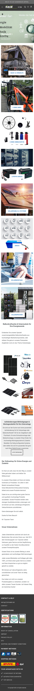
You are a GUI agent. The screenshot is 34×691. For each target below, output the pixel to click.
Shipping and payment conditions (13, 644)
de (18, 7)
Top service (7, 680)
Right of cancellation (9, 630)
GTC (2, 640)
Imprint (4, 634)
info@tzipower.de (8, 602)
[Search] (25, 7)
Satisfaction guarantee (12, 676)
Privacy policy (6, 637)
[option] (11, 7)
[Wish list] (28, 7)
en (21, 7)
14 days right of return (12, 673)
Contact (4, 605)
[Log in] (31, 7)
